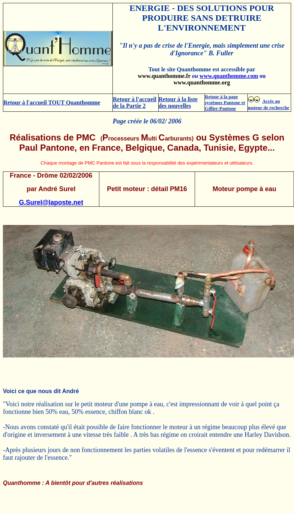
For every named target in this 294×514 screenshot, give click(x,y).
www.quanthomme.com (228, 76)
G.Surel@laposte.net (51, 202)
